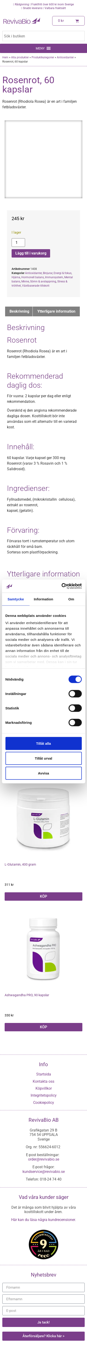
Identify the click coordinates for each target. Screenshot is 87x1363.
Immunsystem (54, 277)
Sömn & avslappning (43, 281)
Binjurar (47, 273)
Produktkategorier (43, 57)
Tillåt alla (43, 743)
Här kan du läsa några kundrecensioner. (43, 1219)
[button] (40, 48)
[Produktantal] (18, 242)
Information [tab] (43, 599)
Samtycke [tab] (15, 599)
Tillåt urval (43, 758)
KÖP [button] (43, 896)
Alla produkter (20, 57)
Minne (25, 281)
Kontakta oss (43, 1081)
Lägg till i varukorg (30, 253)
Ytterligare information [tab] (56, 311)
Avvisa (43, 773)
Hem (5, 57)
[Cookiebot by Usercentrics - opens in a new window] (62, 586)
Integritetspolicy (44, 1095)
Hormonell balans (32, 277)
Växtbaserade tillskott (35, 285)
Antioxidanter (65, 57)
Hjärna (16, 277)
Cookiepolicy (43, 1102)
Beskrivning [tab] (19, 311)
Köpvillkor (43, 1088)
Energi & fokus (62, 273)
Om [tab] (71, 599)
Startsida (43, 1074)
